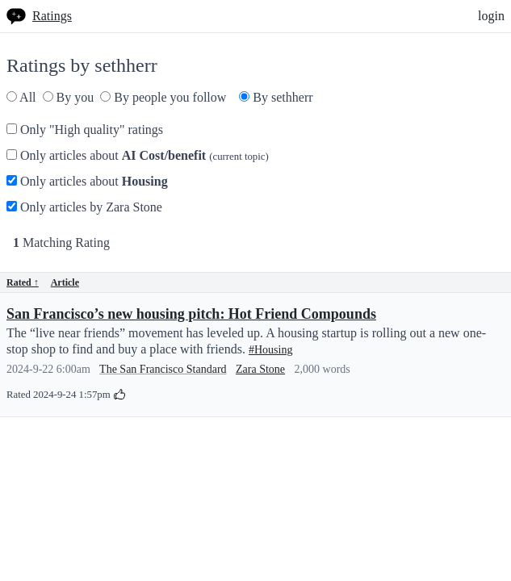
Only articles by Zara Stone (84, 207)
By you (68, 97)
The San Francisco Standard (162, 369)
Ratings (52, 16)
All (21, 97)
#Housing (270, 350)
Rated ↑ (22, 282)
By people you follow (163, 97)
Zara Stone (260, 369)
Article (65, 282)
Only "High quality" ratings (84, 129)
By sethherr (275, 97)
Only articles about (137, 155)
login (491, 16)
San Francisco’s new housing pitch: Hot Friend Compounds (191, 314)
